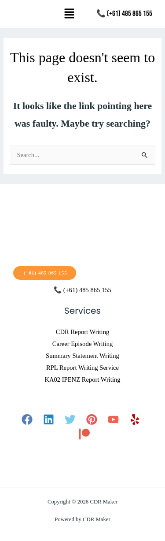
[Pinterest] (91, 419)
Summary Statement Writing (82, 355)
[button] (69, 14)
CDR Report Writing (82, 331)
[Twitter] (70, 419)
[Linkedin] (48, 419)
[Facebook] (27, 419)
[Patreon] (84, 434)
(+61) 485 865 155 (44, 272)
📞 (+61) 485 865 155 (124, 13)
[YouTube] (113, 419)
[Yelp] (135, 419)
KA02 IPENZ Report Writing (82, 379)
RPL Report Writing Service (82, 367)
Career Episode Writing (82, 343)
